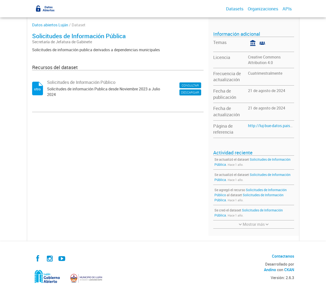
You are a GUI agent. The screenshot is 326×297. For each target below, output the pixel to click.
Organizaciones (263, 9)
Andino (270, 269)
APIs (287, 9)
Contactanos (283, 256)
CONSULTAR (190, 85)
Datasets (234, 9)
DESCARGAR (190, 92)
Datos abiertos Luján (50, 25)
